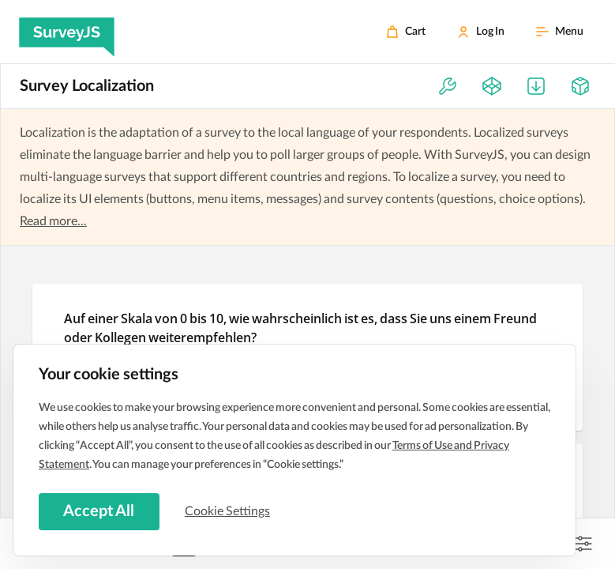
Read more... (53, 221)
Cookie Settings (228, 511)
